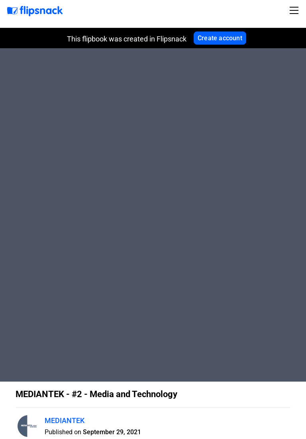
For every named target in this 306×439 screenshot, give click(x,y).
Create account (220, 38)
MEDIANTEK (64, 420)
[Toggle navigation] (295, 10)
